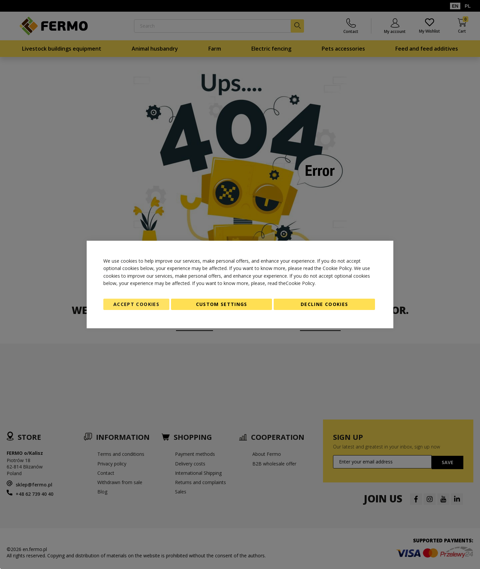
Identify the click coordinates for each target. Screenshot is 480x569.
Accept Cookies (136, 304)
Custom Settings (221, 304)
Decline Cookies (324, 304)
